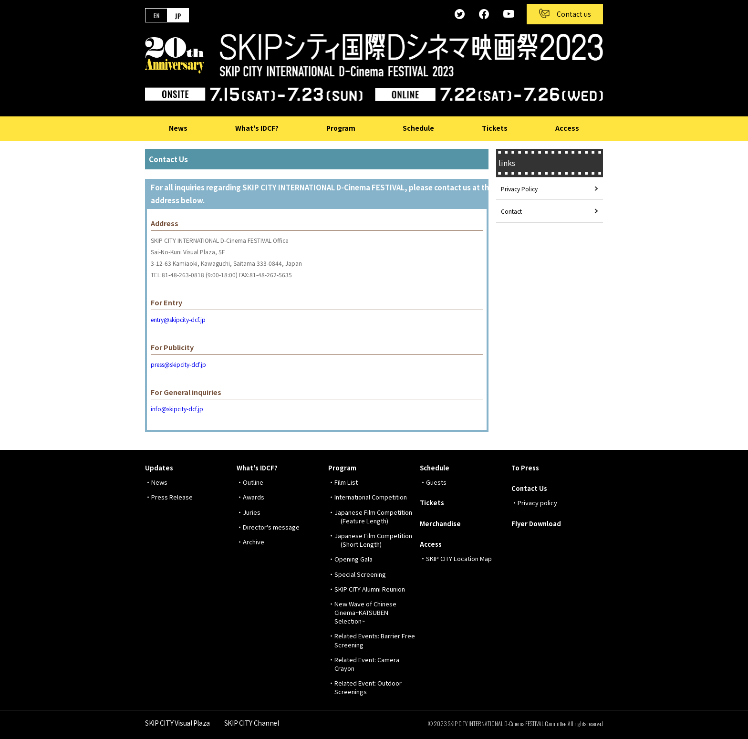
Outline (253, 482)
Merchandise (440, 523)
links (507, 162)
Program (340, 128)
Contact (511, 211)
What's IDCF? (257, 128)
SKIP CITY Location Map (459, 558)
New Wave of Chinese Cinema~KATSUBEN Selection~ (365, 612)
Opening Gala (353, 558)
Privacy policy (537, 502)
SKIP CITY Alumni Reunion (369, 588)
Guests (436, 482)
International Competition (370, 496)
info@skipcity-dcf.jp (177, 409)
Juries (251, 512)
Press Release (172, 496)
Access (567, 128)
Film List (346, 482)
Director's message (271, 526)
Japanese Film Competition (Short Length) (373, 540)
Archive (253, 541)
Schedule (418, 128)
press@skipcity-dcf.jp (178, 364)
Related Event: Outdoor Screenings (368, 687)
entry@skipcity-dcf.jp (178, 319)
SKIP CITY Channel (251, 723)
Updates (159, 467)
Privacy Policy (519, 189)
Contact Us (529, 488)
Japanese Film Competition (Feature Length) (373, 516)
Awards (253, 496)
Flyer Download (536, 523)
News (178, 128)
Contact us (574, 14)
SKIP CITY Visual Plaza (177, 723)
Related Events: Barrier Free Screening (374, 640)
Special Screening (360, 574)
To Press (525, 467)
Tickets (495, 128)
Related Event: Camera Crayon (366, 664)
